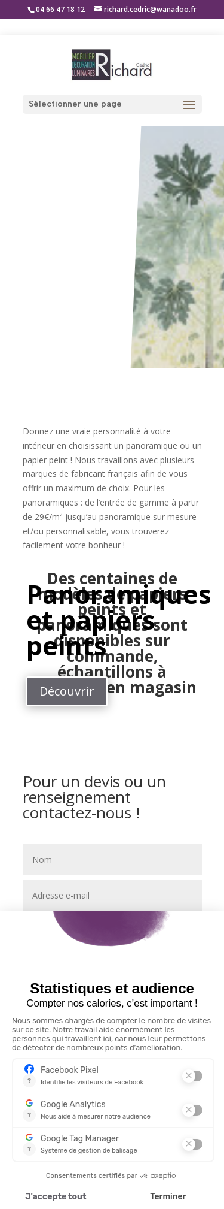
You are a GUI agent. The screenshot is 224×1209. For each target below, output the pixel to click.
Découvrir (66, 691)
